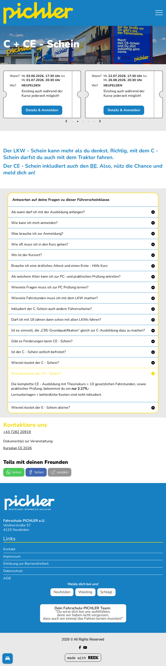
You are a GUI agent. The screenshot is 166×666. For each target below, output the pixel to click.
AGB (7, 578)
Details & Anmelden (44, 110)
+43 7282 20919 (17, 432)
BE (93, 166)
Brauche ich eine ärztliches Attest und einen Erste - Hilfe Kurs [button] (59, 265)
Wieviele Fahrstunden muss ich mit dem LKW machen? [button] (54, 298)
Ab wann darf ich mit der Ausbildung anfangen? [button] (48, 212)
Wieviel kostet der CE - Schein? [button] (36, 373)
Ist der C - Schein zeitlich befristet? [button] (38, 352)
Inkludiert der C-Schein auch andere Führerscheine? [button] (51, 308)
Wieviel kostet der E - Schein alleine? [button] (40, 407)
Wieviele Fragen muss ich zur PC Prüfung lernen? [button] (49, 287)
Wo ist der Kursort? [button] (26, 255)
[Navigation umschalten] (159, 10)
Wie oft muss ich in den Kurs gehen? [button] (39, 244)
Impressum (12, 556)
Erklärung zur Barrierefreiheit (26, 563)
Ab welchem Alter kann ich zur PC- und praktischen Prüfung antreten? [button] (65, 276)
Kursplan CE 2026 (17, 448)
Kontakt (9, 549)
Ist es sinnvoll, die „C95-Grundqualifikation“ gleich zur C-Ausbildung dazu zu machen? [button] (78, 330)
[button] (66, 121)
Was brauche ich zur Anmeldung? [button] (37, 233)
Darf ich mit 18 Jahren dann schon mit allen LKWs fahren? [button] (56, 319)
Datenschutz (13, 571)
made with (83, 658)
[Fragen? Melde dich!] (7, 659)
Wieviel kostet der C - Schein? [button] (35, 362)
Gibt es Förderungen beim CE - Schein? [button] (41, 341)
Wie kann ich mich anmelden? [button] (34, 222)
